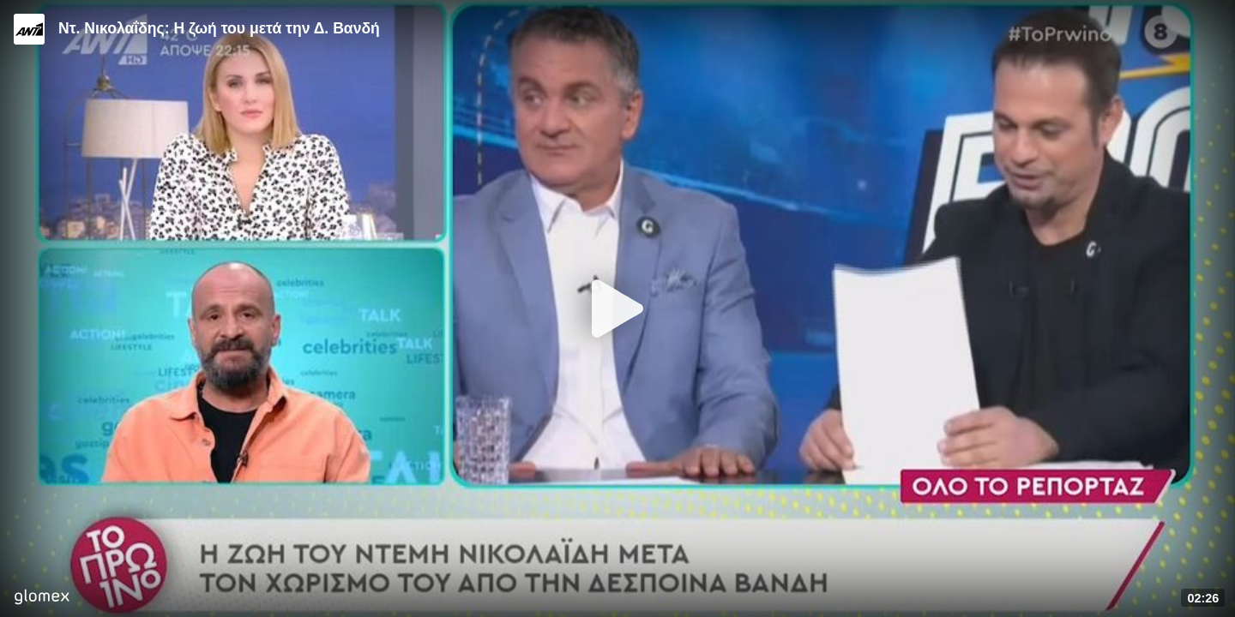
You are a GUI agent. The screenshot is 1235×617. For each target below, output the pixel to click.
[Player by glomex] (41, 598)
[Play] (617, 308)
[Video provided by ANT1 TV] (29, 29)
